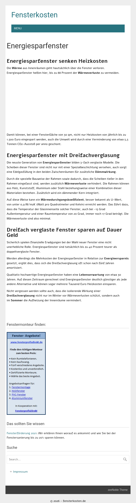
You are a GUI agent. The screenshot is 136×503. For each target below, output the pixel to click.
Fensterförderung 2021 (22, 433)
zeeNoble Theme (118, 490)
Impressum (20, 472)
